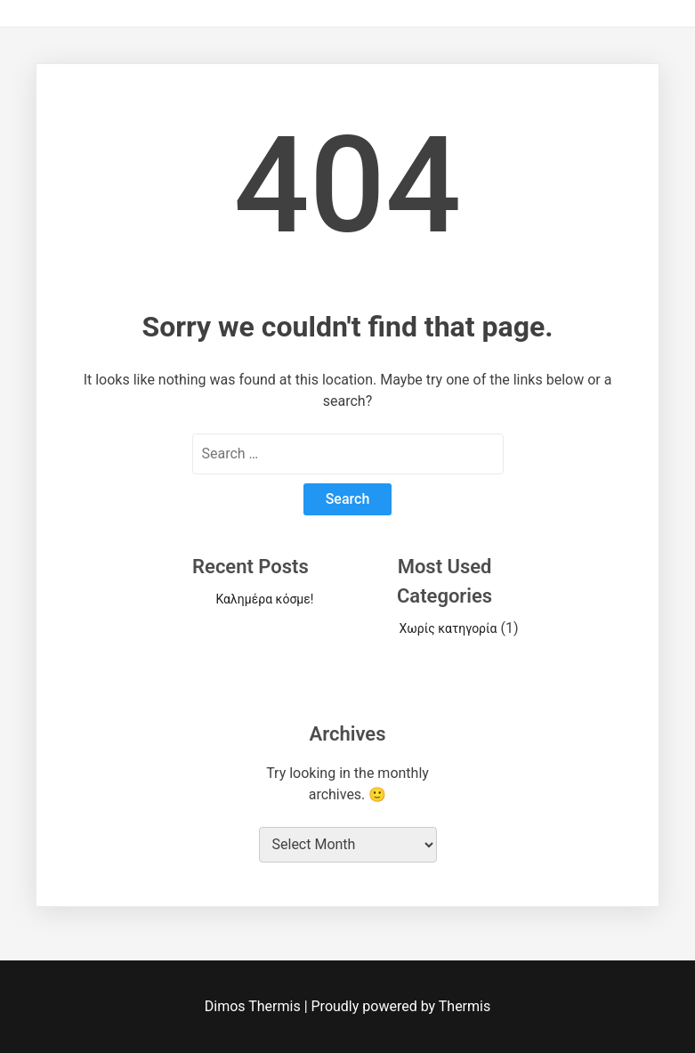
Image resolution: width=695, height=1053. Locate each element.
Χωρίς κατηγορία (448, 628)
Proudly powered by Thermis (401, 1006)
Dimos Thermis (254, 1006)
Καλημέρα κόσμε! (264, 599)
